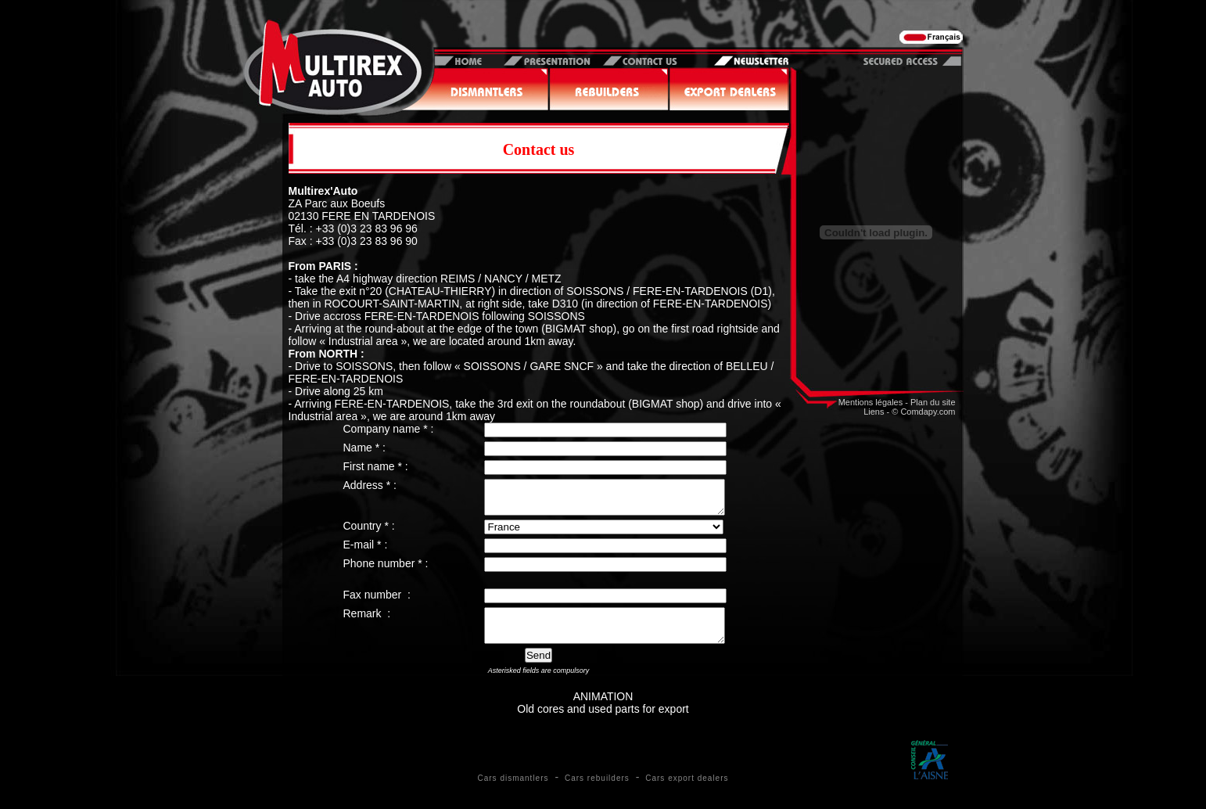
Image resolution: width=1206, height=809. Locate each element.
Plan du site (932, 402)
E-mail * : (365, 551)
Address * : (370, 485)
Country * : (369, 533)
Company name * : (388, 428)
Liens (873, 411)
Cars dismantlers (512, 792)
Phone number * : (386, 570)
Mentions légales (870, 402)
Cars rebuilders (597, 792)
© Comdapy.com (923, 411)
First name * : (375, 466)
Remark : (367, 620)
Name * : (364, 447)
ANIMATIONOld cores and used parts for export (602, 716)
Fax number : (377, 601)
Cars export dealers (686, 792)
